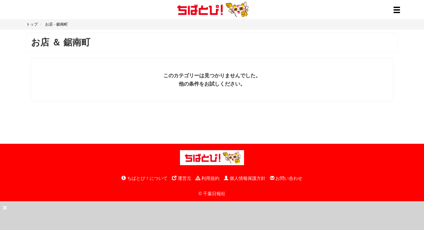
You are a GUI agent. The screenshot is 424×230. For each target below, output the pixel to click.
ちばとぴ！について (144, 178)
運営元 (181, 178)
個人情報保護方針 (244, 178)
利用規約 (207, 178)
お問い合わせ (286, 178)
